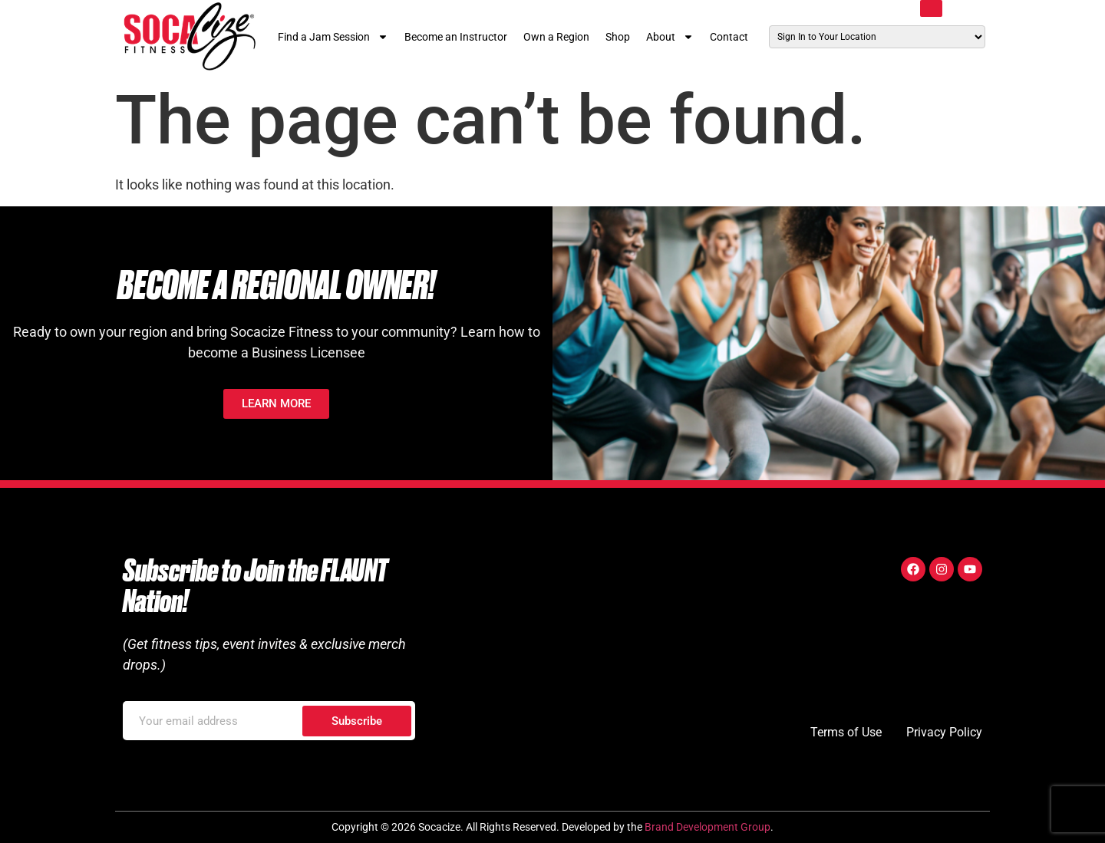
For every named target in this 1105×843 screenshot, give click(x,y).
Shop (617, 37)
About (670, 37)
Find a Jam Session (333, 37)
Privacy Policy (944, 732)
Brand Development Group (707, 827)
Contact (729, 37)
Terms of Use (846, 732)
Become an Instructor (455, 37)
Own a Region (556, 37)
